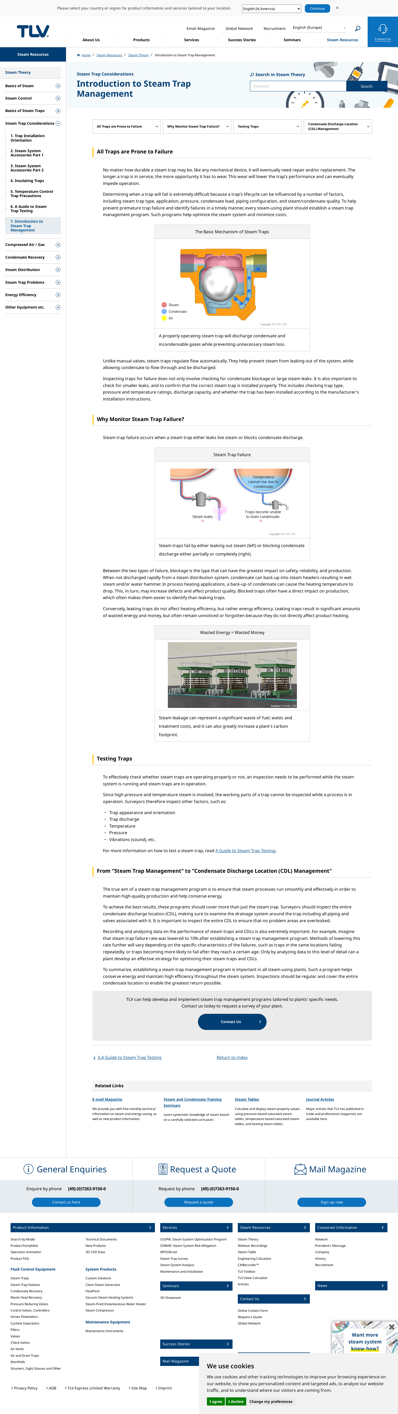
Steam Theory (248, 1239)
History (320, 1258)
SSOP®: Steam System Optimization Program (193, 1239)
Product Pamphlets (24, 1245)
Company (322, 1252)
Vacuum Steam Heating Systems (109, 1297)
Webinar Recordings (252, 1245)
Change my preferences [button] (270, 1401)
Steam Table (247, 1252)
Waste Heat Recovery (26, 1297)
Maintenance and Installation (181, 1271)
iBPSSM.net (168, 1252)
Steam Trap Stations (25, 1284)
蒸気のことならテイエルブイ (33, 31)
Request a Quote (250, 1317)
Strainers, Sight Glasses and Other (36, 1368)
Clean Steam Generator (103, 1284)
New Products (96, 1245)
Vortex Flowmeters (24, 1316)
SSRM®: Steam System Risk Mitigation (188, 1245)
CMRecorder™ (248, 1265)
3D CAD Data (95, 1252)
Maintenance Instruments (105, 1331)
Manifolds (18, 1362)
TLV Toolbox (246, 1271)
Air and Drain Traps (25, 1355)
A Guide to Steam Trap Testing (245, 850)
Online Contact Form (253, 1310)
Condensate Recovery (26, 1291)
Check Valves (20, 1342)
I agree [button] (216, 1401)
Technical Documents (101, 1239)
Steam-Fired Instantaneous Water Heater (116, 1304)
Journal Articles (320, 1099)
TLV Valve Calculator (253, 1278)
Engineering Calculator (254, 1258)
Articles (243, 1284)
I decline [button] (236, 1401)
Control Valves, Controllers (30, 1310)
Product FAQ (20, 1258)
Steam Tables (247, 1099)
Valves (15, 1336)
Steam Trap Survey (174, 1258)
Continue (317, 8)
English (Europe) (307, 27)
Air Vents (17, 1349)
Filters (15, 1329)
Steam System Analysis (177, 1265)
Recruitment (324, 1265)
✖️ (391, 1326)
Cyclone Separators (25, 1323)
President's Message (330, 1245)
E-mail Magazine (107, 1099)
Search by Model (23, 1239)
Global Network (249, 1323)
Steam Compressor (100, 1310)
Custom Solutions (98, 1278)
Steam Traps (20, 1278)
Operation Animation (26, 1252)
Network (321, 1239)
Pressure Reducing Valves (29, 1304)
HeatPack (93, 1291)
